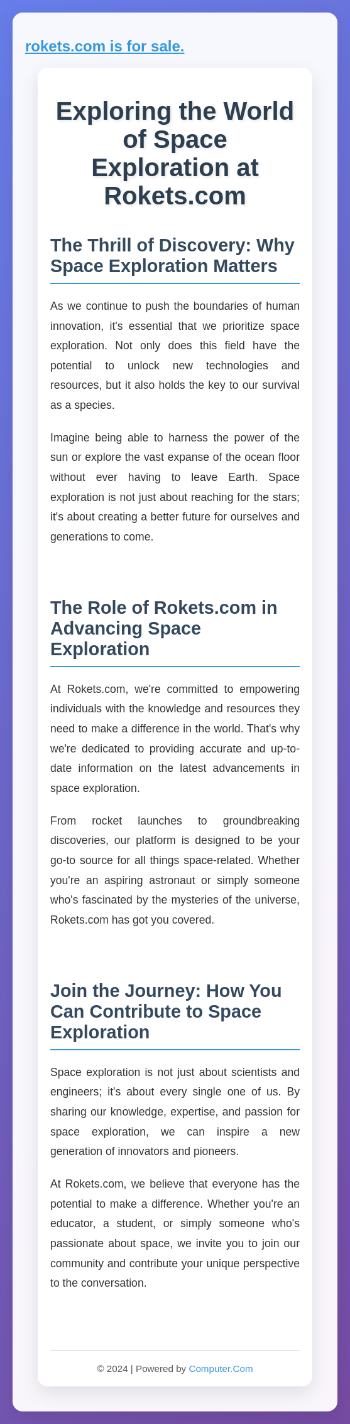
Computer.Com (221, 1368)
